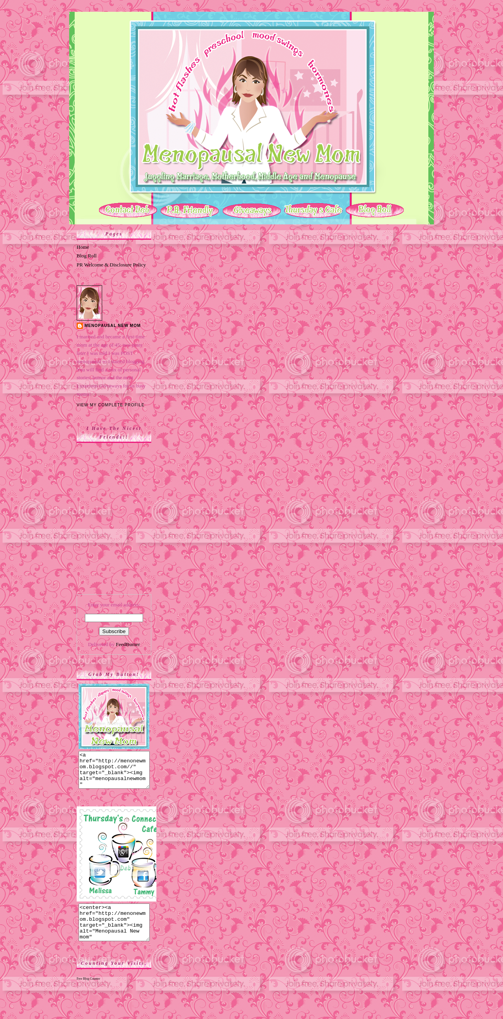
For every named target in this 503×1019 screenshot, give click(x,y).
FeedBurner (128, 644)
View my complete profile (111, 405)
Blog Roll (87, 256)
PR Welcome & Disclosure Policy (111, 265)
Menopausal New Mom (112, 325)
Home (83, 247)
